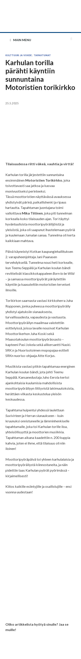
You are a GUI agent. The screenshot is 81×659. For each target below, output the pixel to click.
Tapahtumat (42, 55)
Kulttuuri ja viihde (18, 55)
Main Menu (22, 40)
